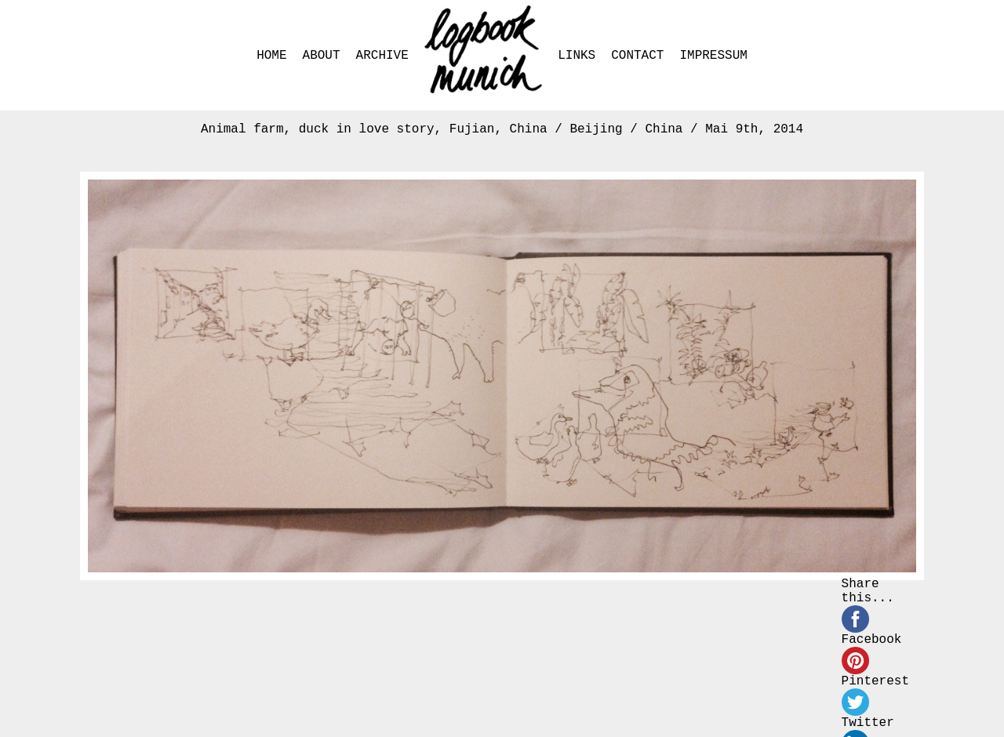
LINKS (576, 56)
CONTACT (637, 56)
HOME (271, 56)
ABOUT (321, 56)
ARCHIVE (382, 56)
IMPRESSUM (713, 56)
